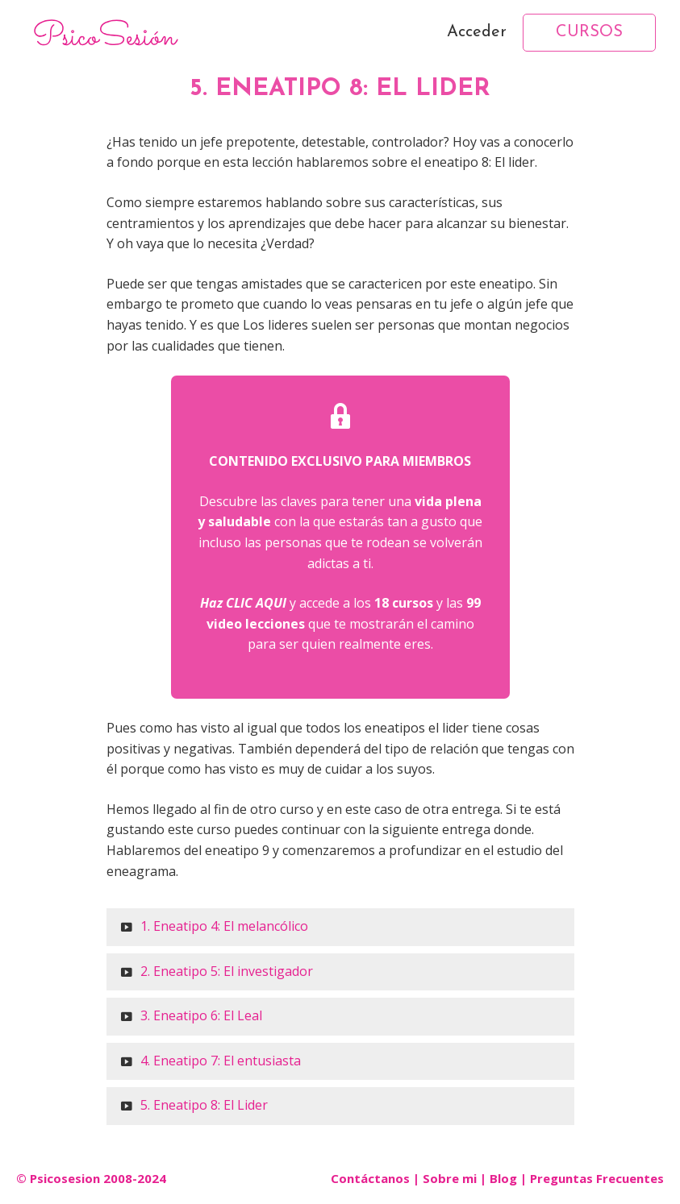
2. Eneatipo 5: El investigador (226, 971)
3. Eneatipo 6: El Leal (201, 1015)
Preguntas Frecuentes (597, 1178)
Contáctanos (370, 1178)
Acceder (477, 32)
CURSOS (589, 32)
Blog (503, 1178)
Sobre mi (450, 1178)
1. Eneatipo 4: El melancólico (224, 926)
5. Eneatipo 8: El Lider (204, 1105)
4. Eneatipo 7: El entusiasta (220, 1060)
